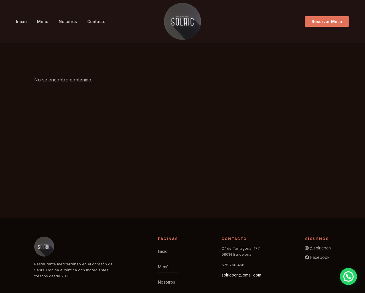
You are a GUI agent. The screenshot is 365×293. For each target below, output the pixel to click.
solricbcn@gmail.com (241, 274)
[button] (348, 276)
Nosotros (68, 21)
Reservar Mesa (327, 21)
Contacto (96, 21)
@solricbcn (318, 247)
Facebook (317, 257)
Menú (42, 21)
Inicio (21, 21)
